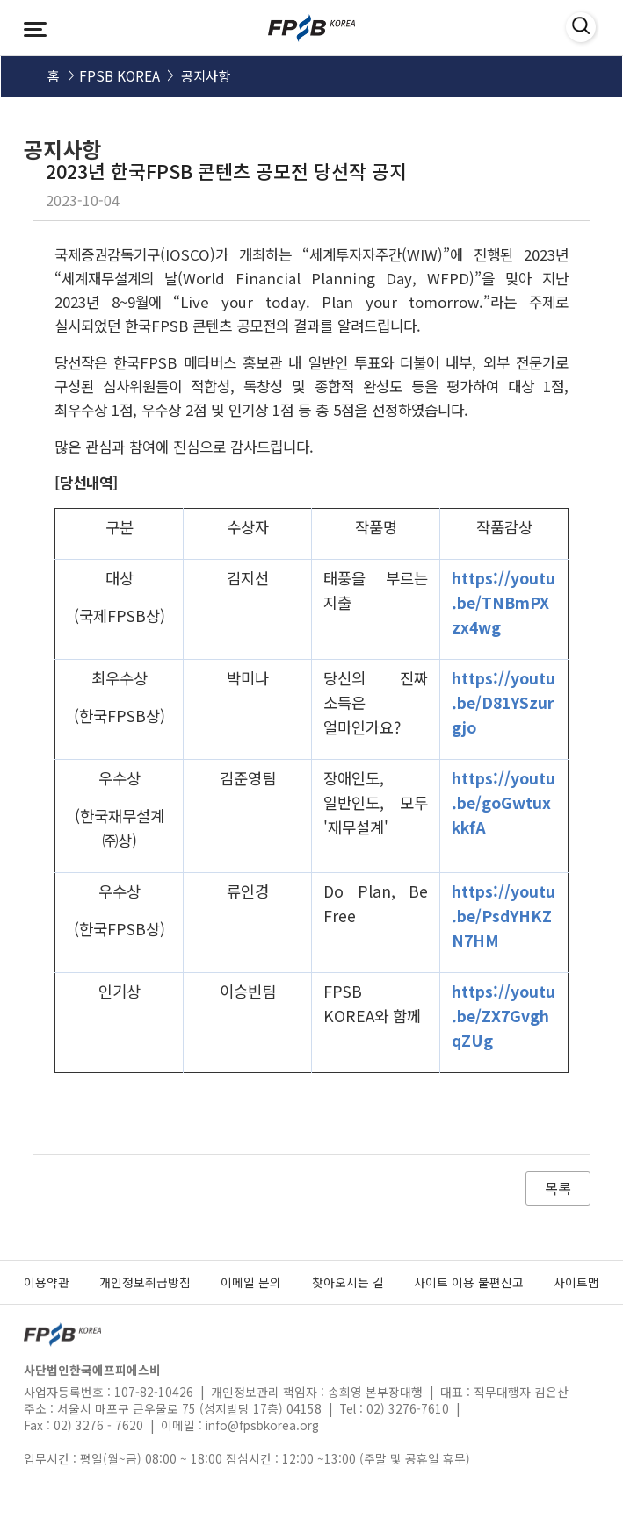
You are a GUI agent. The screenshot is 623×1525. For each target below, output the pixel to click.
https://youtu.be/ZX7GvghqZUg (503, 1015)
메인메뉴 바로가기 (0, 0)
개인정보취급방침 (145, 1282)
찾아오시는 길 (348, 1282)
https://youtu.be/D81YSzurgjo (503, 702)
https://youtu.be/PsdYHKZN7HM (503, 915)
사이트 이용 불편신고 (469, 1282)
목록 (558, 1188)
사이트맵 (576, 1282)
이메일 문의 (251, 1282)
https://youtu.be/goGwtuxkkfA (503, 802)
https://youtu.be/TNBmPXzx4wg (503, 602)
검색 (571, 28)
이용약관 (46, 1282)
